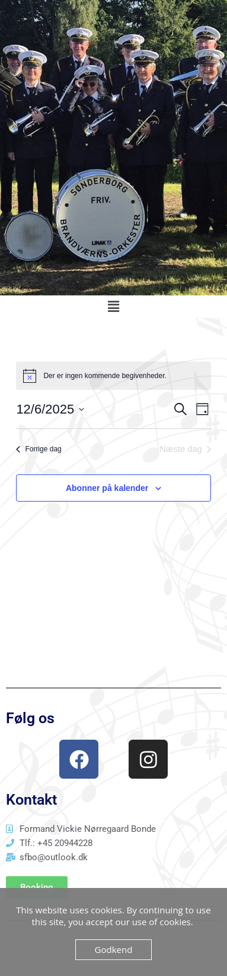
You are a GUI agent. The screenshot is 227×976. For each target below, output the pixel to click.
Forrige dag (38, 449)
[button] (113, 306)
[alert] (113, 376)
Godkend (114, 949)
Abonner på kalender (107, 488)
